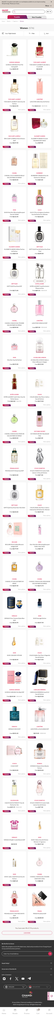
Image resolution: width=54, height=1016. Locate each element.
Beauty (8, 21)
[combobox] (28, 12)
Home (3, 21)
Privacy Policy (16, 1002)
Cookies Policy (38, 1002)
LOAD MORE (27, 933)
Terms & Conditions (27, 1002)
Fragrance (15, 21)
